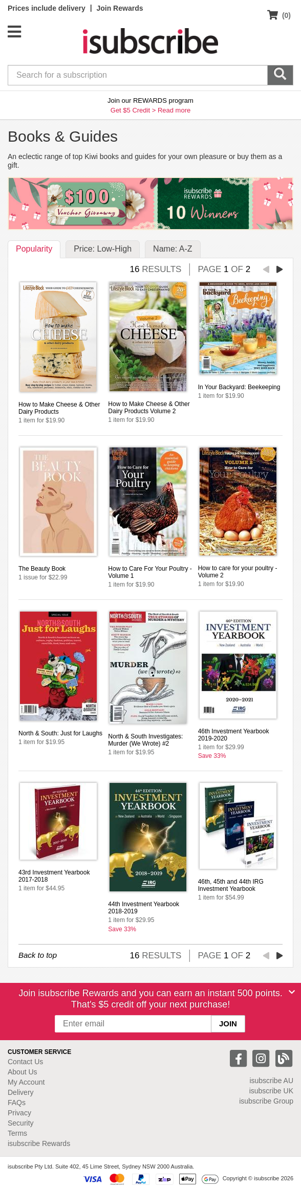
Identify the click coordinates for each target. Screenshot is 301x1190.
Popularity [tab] (34, 248)
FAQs (17, 1102)
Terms (17, 1133)
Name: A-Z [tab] (172, 248)
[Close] (292, 992)
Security (21, 1123)
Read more (174, 110)
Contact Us (25, 1062)
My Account (26, 1082)
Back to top (37, 955)
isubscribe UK (271, 1091)
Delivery (21, 1092)
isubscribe (271, 1080)
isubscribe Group (266, 1101)
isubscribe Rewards (39, 1143)
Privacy (19, 1113)
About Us (22, 1072)
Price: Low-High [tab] (103, 248)
